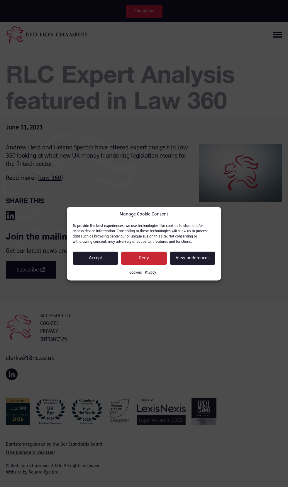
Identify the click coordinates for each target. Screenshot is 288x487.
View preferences (192, 258)
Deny (144, 258)
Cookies (135, 272)
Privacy (150, 272)
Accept (95, 258)
